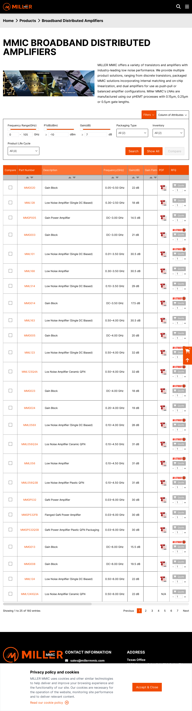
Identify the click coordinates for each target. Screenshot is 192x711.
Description (50, 170)
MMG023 (29, 390)
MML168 (29, 271)
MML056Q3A (29, 444)
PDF (161, 170)
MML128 (30, 202)
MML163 (29, 320)
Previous (128, 610)
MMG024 (29, 407)
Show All (153, 151)
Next (186, 610)
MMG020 (29, 187)
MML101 (30, 254)
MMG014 (29, 303)
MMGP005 (29, 217)
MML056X (29, 425)
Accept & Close (147, 687)
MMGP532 (29, 499)
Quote (179, 185)
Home (8, 20)
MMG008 (29, 563)
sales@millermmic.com (85, 660)
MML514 (29, 286)
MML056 (29, 463)
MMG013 (29, 546)
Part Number (27, 170)
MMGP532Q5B (29, 529)
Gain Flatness (153, 170)
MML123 (30, 352)
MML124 (30, 579)
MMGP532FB (30, 514)
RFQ (173, 170)
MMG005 (29, 335)
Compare (174, 151)
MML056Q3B (29, 482)
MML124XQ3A (29, 594)
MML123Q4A (30, 371)
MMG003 (29, 234)
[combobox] (132, 133)
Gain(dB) (134, 170)
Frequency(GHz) (114, 170)
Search (133, 151)
